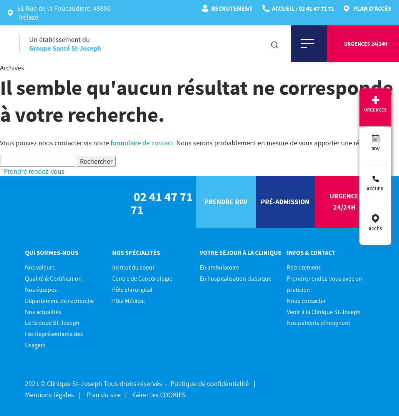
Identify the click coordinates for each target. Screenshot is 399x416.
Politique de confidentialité (210, 383)
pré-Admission (285, 201)
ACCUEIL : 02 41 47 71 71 (303, 8)
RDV (375, 148)
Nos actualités (43, 312)
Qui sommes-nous (51, 252)
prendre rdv (225, 201)
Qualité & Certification (53, 278)
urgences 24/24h (365, 43)
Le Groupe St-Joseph (52, 322)
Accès (375, 228)
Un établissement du (65, 44)
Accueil (375, 188)
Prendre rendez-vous (34, 171)
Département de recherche (59, 301)
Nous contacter (306, 301)
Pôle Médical (128, 301)
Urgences (375, 110)
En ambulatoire (219, 267)
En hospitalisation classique (236, 278)
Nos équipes (41, 289)
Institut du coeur (133, 267)
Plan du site (103, 394)
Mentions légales (49, 394)
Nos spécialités (136, 252)
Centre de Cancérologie (142, 278)
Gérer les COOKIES (159, 394)
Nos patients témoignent (318, 322)
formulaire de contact (142, 142)
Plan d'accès (372, 8)
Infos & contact (311, 252)
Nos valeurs (40, 267)
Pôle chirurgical (132, 289)
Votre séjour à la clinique (240, 252)
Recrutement (232, 8)
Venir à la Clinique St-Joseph (324, 312)
